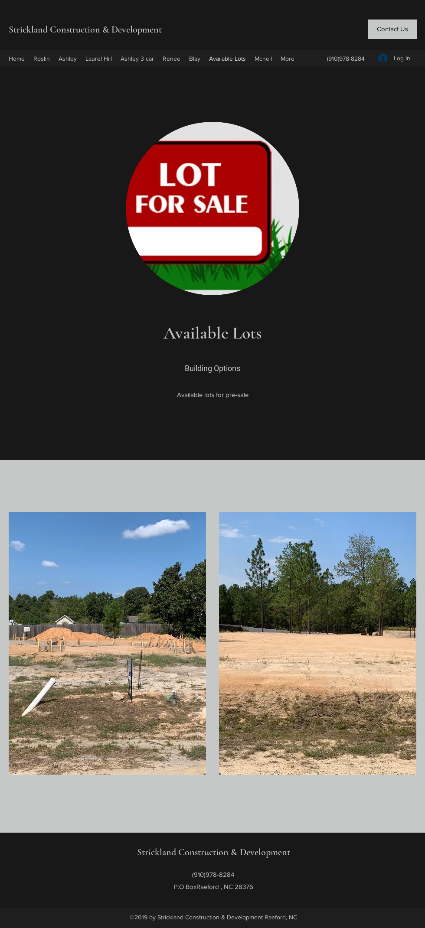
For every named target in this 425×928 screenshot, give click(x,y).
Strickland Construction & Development (86, 29)
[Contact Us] (392, 29)
